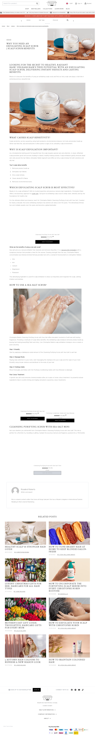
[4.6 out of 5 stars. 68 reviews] (62, 422)
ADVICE (8, 38)
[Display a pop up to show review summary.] (53, 241)
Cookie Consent (47, 705)
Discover (55, 20)
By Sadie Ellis (63, 603)
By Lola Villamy (20, 640)
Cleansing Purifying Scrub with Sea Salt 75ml (47, 474)
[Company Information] (47, 714)
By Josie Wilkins (19, 600)
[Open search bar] (67, 20)
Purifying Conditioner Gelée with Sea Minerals (63, 419)
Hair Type (41, 20)
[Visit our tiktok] (83, 690)
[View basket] (88, 3)
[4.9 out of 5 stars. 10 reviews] (47, 477)
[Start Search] (37, 3)
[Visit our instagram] (75, 690)
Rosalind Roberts (28, 499)
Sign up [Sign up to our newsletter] (36, 689)
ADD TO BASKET (47, 246)
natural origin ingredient (69, 254)
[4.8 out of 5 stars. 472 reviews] (46, 241)
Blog (8, 24)
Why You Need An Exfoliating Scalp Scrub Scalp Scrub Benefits (32, 24)
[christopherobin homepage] (51, 3)
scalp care (35, 192)
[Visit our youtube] (79, 690)
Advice (28, 20)
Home (3, 24)
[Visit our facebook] (72, 690)
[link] (78, 3)
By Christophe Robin (21, 561)
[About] (47, 718)
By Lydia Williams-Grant (66, 564)
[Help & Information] (47, 710)
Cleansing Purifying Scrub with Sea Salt (47, 239)
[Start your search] (21, 3)
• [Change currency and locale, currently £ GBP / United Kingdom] (69, 3)
